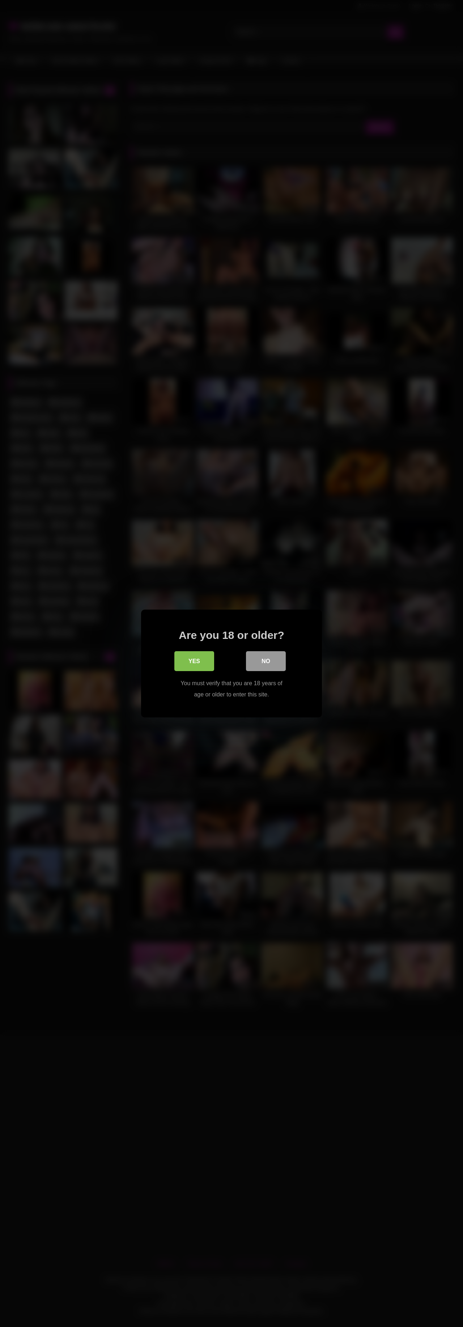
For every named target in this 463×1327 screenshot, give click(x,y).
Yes (194, 661)
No (266, 661)
